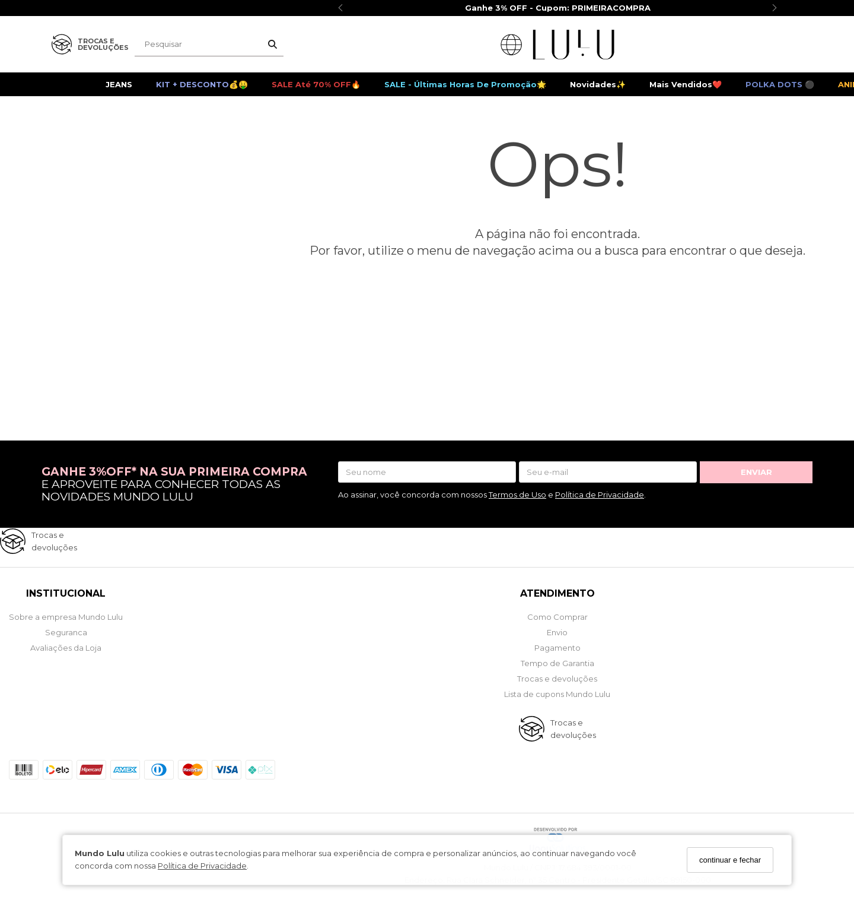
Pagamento (557, 647)
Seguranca (66, 632)
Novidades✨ (598, 84)
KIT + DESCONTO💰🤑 (202, 84)
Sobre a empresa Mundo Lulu (66, 617)
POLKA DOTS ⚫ (779, 84)
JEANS (119, 84)
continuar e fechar (730, 860)
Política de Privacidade (202, 865)
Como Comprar (557, 617)
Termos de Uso (517, 494)
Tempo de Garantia (557, 663)
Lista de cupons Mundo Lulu (557, 694)
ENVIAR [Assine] (756, 472)
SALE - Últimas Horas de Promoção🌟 (465, 84)
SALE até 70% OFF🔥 (316, 84)
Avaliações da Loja (65, 647)
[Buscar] (272, 44)
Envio (557, 632)
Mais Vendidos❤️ (685, 84)
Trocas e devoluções (557, 678)
